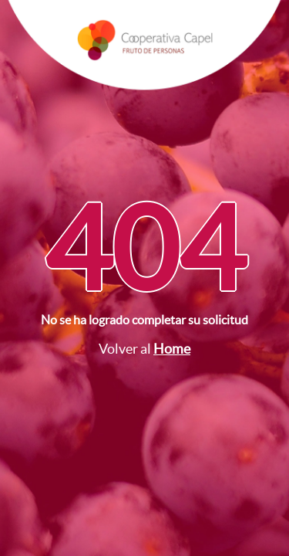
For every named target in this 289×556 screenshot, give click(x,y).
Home (171, 349)
